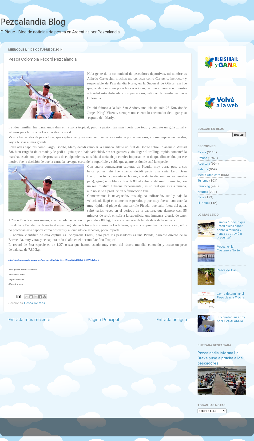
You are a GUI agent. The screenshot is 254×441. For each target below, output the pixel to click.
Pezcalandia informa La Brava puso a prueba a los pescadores (220, 358)
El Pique (203, 203)
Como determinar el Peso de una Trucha (230, 295)
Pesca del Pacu (227, 270)
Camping (204, 186)
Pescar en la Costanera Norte (228, 248)
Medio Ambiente (209, 175)
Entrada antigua (171, 319)
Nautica (203, 192)
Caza (201, 197)
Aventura (204, 163)
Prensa (202, 158)
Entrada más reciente (29, 319)
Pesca (28, 303)
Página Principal (103, 319)
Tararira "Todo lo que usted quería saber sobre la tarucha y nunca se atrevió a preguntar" (231, 229)
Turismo (203, 180)
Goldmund (135, 429)
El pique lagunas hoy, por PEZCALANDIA (231, 319)
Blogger (175, 429)
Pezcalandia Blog (32, 22)
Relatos (39, 303)
